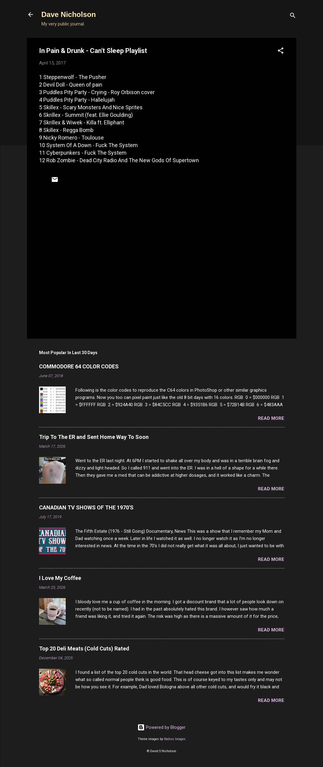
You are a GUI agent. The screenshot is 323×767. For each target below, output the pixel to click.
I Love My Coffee (60, 578)
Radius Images (175, 739)
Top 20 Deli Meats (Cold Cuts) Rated (84, 648)
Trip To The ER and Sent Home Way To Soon (94, 437)
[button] (280, 51)
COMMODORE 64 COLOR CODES (79, 366)
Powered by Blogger (161, 727)
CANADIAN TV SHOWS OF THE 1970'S (86, 507)
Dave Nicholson (68, 14)
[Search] (292, 16)
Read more (271, 418)
